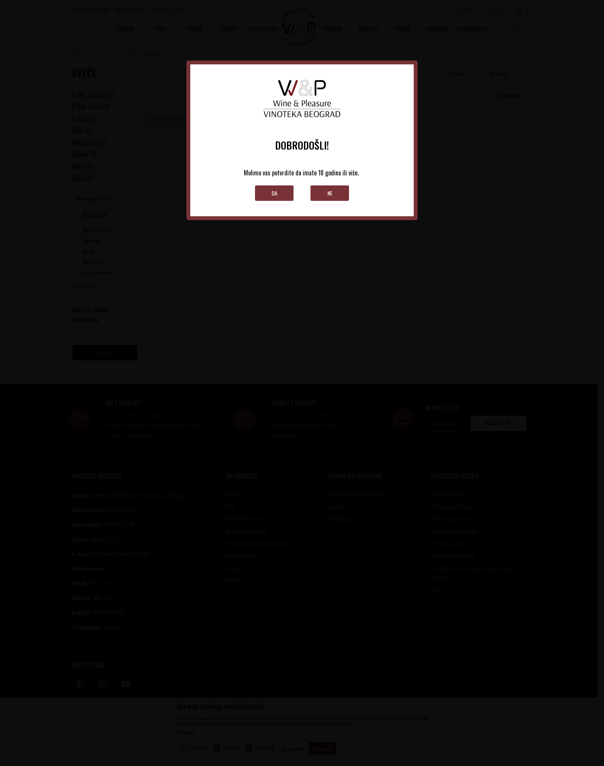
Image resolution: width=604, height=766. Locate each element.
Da (274, 193)
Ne (329, 193)
